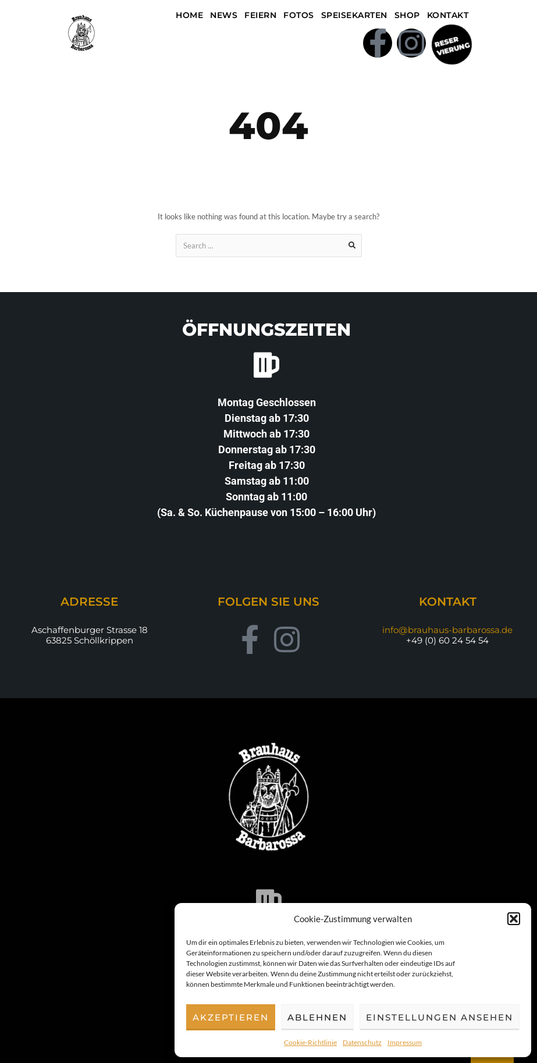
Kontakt (448, 15)
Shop (407, 15)
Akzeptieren (231, 1017)
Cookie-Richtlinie (310, 1042)
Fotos (298, 15)
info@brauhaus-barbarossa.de (447, 629)
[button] (514, 919)
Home (189, 15)
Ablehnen (317, 1017)
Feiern (260, 15)
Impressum (404, 1042)
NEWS (223, 15)
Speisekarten (354, 15)
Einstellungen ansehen (439, 1017)
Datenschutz (362, 1042)
